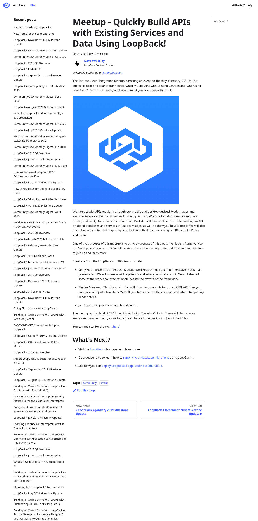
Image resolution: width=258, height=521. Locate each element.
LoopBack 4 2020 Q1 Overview (32, 233)
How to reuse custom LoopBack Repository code (39, 191)
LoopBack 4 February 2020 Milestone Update (36, 247)
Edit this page (84, 390)
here (116, 326)
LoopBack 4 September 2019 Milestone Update (37, 371)
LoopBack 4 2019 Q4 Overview (32, 274)
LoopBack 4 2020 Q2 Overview (32, 153)
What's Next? (221, 21)
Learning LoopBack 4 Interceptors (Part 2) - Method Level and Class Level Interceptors (39, 398)
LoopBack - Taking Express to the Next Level (40, 199)
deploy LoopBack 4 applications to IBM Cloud (132, 366)
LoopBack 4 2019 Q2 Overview (32, 449)
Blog (33, 5)
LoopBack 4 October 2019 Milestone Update (40, 335)
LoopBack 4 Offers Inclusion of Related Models (37, 344)
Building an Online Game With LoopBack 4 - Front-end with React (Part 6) (40, 388)
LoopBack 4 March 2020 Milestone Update (39, 239)
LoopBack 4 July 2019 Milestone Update (37, 417)
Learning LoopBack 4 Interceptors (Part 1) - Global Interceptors (39, 426)
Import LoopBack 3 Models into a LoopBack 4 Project (40, 361)
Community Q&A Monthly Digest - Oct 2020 (40, 56)
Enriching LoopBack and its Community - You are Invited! (38, 115)
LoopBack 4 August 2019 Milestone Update (40, 380)
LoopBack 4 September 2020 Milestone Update (37, 77)
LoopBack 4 (98, 349)
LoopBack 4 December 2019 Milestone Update (37, 283)
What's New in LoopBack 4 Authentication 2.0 (39, 464)
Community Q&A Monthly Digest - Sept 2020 (37, 99)
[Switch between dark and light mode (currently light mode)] (250, 5)
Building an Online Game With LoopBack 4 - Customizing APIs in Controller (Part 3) (40, 502)
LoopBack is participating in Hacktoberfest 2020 (39, 88)
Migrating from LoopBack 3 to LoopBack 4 (39, 487)
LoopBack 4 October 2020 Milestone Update (40, 50)
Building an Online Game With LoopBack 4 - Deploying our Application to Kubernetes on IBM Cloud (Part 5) (40, 439)
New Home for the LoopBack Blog (34, 33)
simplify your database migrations (146, 357)
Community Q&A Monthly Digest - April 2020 (37, 214)
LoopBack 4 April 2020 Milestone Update (38, 205)
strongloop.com (113, 73)
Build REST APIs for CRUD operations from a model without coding (40, 224)
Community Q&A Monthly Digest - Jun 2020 (40, 147)
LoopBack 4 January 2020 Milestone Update (40, 268)
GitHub (238, 5)
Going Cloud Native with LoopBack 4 (36, 308)
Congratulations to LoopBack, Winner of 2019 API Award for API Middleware (38, 409)
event (104, 383)
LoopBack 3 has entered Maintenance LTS (39, 262)
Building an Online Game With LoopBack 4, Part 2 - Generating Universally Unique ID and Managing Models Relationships (39, 514)
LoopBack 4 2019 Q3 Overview (32, 352)
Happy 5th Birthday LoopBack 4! (33, 27)
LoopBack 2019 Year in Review (32, 291)
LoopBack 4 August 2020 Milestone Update (40, 107)
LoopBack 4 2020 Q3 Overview (32, 63)
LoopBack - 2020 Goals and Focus (34, 256)
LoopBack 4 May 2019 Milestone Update (38, 493)
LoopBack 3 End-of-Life (27, 69)
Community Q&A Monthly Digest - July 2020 (40, 123)
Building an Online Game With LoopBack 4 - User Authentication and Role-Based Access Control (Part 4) (40, 477)
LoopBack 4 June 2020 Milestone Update (38, 159)
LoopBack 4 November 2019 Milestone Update (37, 300)
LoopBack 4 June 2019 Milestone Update (38, 455)
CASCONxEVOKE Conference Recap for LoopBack (37, 327)
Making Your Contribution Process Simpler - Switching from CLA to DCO (40, 138)
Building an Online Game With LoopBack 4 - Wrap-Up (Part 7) (40, 317)
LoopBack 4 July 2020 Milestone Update (37, 130)
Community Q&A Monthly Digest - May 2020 (40, 165)
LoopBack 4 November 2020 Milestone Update (37, 42)
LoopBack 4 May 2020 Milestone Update (38, 182)
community (90, 383)
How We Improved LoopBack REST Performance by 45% (34, 174)
